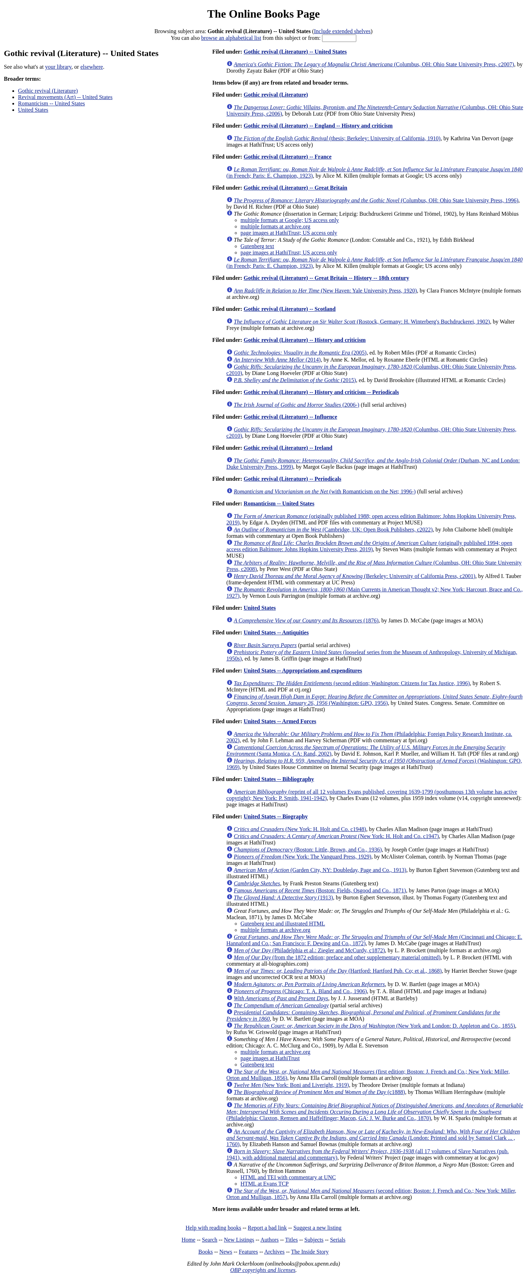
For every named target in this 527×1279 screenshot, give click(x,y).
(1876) (306, 620)
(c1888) (319, 1092)
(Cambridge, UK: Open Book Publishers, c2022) (333, 530)
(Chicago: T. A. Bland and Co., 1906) (300, 991)
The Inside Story (310, 1252)
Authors (269, 1240)
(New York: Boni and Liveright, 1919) (291, 1085)
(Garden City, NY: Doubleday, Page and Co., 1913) (320, 870)
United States (33, 110)
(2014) (277, 360)
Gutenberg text (257, 246)
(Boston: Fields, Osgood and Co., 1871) (320, 890)
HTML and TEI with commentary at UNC (288, 1177)
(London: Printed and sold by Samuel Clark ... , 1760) (373, 1138)
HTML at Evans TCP (265, 1184)
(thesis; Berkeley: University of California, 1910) (337, 138)
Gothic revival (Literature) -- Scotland (290, 309)
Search (210, 1240)
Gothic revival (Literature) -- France (288, 157)
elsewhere (91, 67)
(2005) (300, 353)
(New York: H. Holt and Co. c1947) (336, 836)
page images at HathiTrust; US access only (289, 233)
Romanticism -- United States (51, 103)
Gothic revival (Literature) (48, 91)
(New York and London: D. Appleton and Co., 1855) (374, 1026)
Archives (274, 1252)
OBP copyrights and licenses (262, 1270)
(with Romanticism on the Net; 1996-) (325, 491)
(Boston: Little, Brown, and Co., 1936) (308, 850)
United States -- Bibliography (279, 779)
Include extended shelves (342, 31)
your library (58, 67)
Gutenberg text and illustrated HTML (283, 924)
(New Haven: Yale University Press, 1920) (325, 291)
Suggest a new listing (317, 1228)
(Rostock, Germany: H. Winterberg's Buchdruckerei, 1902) (362, 322)
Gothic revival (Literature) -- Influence (290, 417)
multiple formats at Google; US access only (290, 220)
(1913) (283, 897)
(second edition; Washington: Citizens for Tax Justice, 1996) (352, 683)
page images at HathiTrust (270, 1058)
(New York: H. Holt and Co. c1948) (300, 829)
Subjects (313, 1240)
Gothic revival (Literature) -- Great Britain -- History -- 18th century (326, 278)
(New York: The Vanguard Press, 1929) (302, 857)
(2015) (295, 380)
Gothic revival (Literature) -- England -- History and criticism (318, 126)
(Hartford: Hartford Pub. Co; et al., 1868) (338, 971)
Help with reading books (213, 1228)
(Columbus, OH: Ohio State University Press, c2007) (374, 64)
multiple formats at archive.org (275, 226)
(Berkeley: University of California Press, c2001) (354, 576)
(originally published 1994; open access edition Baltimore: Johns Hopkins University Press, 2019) (369, 546)
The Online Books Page (263, 13)
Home (188, 1240)
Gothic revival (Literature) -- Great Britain (295, 188)
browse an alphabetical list (231, 38)
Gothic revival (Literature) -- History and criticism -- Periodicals (321, 392)
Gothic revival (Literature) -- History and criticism (305, 340)
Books (205, 1252)
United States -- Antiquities (276, 632)
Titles (291, 1240)
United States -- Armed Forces (280, 721)
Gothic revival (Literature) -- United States (295, 52)
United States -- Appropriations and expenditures (303, 671)
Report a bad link (267, 1228)
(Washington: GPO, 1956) (374, 700)
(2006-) (296, 405)
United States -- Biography (276, 816)
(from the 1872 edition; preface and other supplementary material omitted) (337, 957)
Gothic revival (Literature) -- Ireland (288, 448)
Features (248, 1252)
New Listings (239, 1240)
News (225, 1252)
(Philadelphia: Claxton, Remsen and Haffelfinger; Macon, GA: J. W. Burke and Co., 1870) (374, 1111)
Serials (338, 1240)
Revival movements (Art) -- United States (65, 97)
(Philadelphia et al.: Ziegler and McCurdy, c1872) (309, 950)
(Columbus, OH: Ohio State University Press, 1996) (376, 200)
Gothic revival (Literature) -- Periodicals (292, 479)
